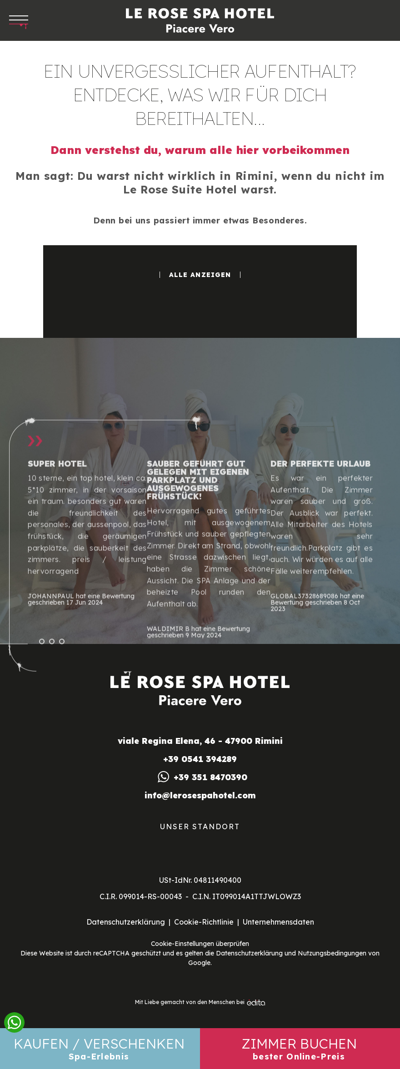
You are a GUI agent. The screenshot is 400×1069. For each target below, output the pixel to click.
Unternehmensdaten (278, 921)
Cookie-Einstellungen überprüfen (200, 944)
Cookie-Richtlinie (204, 921)
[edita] (256, 1002)
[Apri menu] (18, 20)
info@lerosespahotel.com (200, 796)
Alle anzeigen (200, 275)
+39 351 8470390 (210, 777)
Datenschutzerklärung (125, 921)
